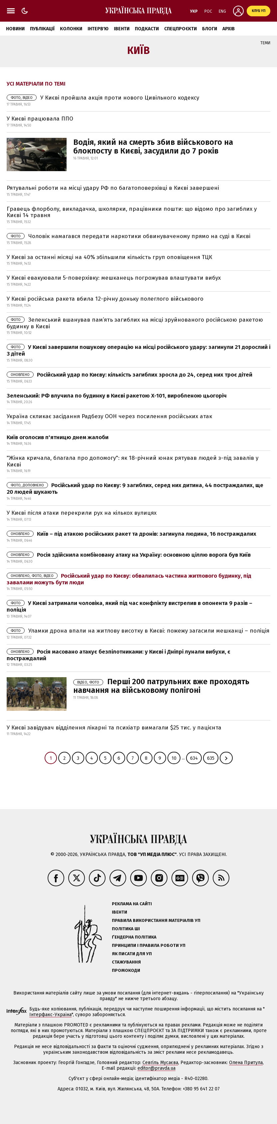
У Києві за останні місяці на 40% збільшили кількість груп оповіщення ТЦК (109, 257)
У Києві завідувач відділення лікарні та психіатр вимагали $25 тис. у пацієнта (114, 727)
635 (210, 758)
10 (173, 758)
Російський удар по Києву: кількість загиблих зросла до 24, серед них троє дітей (129, 374)
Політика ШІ (126, 928)
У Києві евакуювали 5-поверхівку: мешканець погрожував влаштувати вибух (114, 277)
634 (194, 758)
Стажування (126, 962)
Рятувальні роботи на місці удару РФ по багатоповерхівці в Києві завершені (113, 187)
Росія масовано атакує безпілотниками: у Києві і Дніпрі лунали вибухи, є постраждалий (118, 655)
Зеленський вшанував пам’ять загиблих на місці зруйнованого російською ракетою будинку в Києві (135, 323)
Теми (265, 43)
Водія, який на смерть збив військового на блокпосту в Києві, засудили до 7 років (153, 146)
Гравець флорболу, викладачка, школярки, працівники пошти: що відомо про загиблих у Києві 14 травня (132, 212)
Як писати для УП (132, 953)
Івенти (122, 29)
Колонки (71, 29)
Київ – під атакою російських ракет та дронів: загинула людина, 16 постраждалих (131, 533)
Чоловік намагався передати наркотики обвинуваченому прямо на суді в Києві (128, 236)
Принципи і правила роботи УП (148, 945)
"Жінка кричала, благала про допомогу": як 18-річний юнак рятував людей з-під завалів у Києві (132, 461)
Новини (15, 29)
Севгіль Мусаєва (160, 1062)
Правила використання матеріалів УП (156, 920)
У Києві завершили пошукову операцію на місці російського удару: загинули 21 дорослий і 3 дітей (138, 350)
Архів (228, 29)
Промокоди (126, 970)
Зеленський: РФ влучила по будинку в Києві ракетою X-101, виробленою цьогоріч (117, 395)
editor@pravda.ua (156, 1068)
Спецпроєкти (180, 29)
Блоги (209, 29)
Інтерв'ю (98, 29)
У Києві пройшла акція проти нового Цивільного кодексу (103, 97)
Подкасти (147, 29)
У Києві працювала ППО (40, 118)
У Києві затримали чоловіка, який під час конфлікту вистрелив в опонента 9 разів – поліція (129, 606)
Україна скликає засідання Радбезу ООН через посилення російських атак (109, 416)
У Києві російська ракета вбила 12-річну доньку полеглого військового (105, 298)
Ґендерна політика (134, 937)
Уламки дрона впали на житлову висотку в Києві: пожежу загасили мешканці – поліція (138, 630)
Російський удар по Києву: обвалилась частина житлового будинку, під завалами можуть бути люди (129, 579)
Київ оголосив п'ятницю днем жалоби (58, 437)
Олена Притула (246, 1062)
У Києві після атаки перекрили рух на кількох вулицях (81, 512)
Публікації (42, 29)
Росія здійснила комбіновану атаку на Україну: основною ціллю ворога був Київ (129, 554)
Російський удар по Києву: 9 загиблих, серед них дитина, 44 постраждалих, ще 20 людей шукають (135, 488)
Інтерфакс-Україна (50, 1014)
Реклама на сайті (132, 903)
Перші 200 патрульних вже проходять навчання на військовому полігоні (161, 686)
